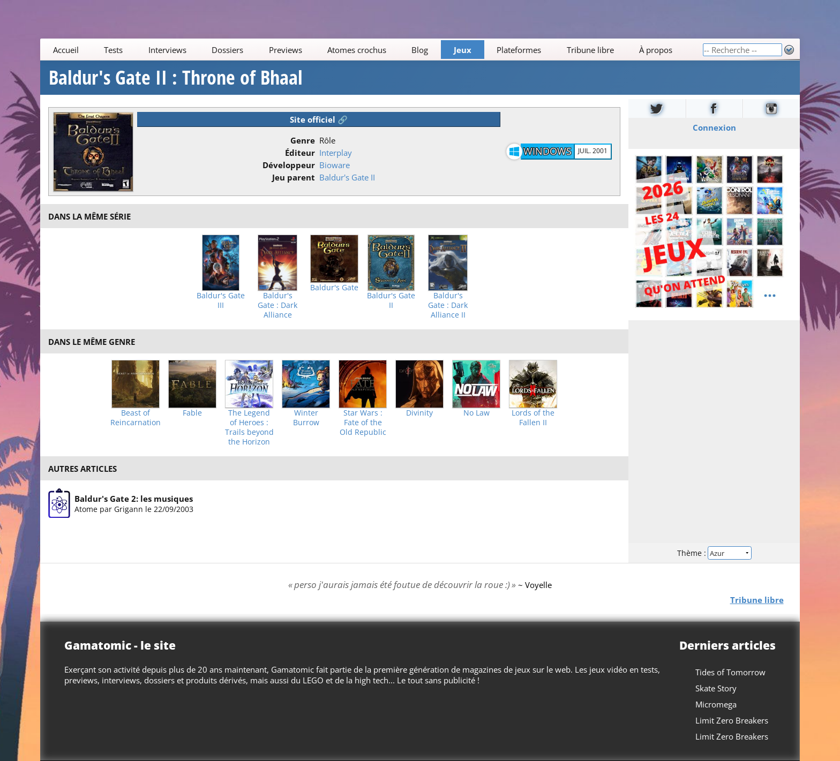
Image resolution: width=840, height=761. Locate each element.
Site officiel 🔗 (319, 119)
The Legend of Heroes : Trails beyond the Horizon (249, 427)
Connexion (714, 127)
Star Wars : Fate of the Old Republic (363, 422)
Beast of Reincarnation (135, 417)
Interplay (335, 152)
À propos (655, 49)
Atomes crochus (356, 49)
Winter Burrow (306, 417)
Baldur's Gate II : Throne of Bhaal (176, 77)
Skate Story (716, 688)
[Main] (371, 49)
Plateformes (519, 49)
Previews (285, 49)
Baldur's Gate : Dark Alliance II (448, 305)
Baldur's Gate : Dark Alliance (277, 305)
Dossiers (227, 49)
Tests (113, 49)
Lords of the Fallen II (533, 417)
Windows (547, 151)
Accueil (66, 49)
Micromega (716, 704)
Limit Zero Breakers (731, 720)
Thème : (714, 553)
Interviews (167, 49)
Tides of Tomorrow (730, 672)
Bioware (334, 165)
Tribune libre (590, 49)
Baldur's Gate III (221, 300)
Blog (420, 49)
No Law (476, 413)
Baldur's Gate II (347, 177)
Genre (302, 140)
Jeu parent (293, 177)
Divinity (419, 413)
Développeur (288, 165)
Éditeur (300, 152)
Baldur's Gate (334, 287)
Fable (192, 413)
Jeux (462, 49)
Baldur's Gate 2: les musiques (133, 498)
